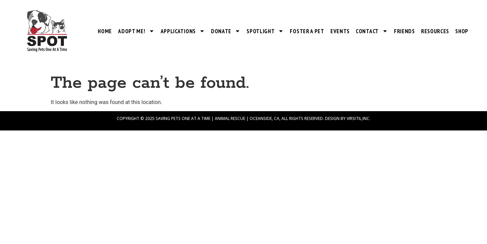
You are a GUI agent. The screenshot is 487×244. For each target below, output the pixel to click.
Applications (183, 31)
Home (105, 31)
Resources (435, 31)
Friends (404, 31)
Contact (372, 31)
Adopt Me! (136, 31)
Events (340, 31)
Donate (225, 31)
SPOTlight (265, 31)
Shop (461, 31)
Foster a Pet (307, 31)
